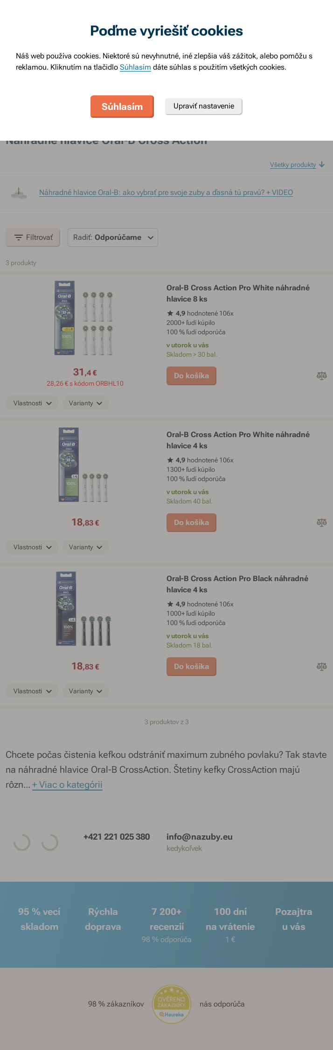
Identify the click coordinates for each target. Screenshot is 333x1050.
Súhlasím (135, 67)
